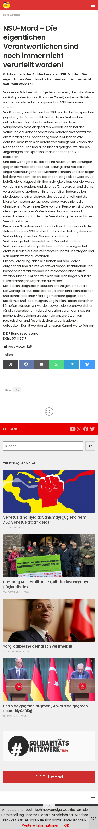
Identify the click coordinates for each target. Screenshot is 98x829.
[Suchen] (90, 446)
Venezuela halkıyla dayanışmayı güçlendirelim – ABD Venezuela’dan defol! (46, 520)
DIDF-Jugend (49, 777)
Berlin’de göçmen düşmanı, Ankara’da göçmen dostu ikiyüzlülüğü (45, 708)
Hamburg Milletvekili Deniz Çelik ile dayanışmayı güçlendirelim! (45, 584)
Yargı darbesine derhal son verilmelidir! (37, 646)
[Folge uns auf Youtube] (72, 428)
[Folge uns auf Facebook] (85, 428)
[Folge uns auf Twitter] (92, 428)
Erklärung (12, 15)
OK (66, 825)
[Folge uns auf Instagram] (79, 428)
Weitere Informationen (40, 825)
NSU (17, 389)
